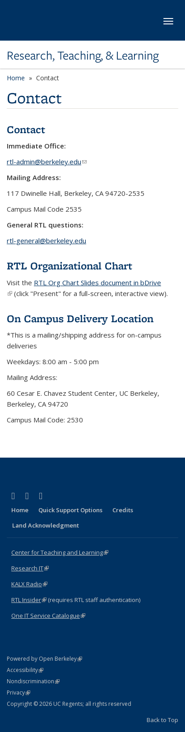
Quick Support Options (70, 510)
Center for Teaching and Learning (59, 552)
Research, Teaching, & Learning (83, 55)
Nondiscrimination (33, 681)
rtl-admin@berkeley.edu (47, 161)
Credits (122, 510)
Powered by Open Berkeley (44, 659)
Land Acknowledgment (45, 525)
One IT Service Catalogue (48, 616)
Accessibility (25, 670)
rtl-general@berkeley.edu (46, 240)
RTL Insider (28, 600)
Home (16, 78)
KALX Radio (29, 584)
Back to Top (162, 720)
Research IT (30, 568)
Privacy (18, 692)
